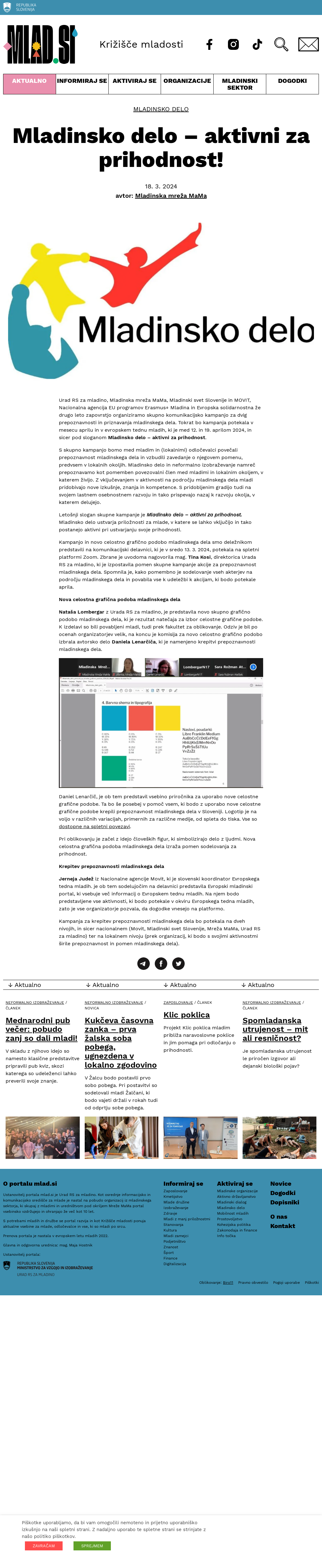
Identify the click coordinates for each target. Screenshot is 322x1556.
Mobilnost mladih (233, 1213)
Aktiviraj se (135, 85)
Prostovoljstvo (229, 1219)
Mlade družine (176, 1202)
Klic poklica (186, 1014)
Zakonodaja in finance (237, 1230)
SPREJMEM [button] (92, 1546)
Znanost (170, 1247)
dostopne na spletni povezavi (94, 826)
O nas (278, 1216)
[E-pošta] (308, 44)
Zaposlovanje (178, 1002)
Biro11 (228, 1282)
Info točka (226, 1236)
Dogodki (292, 80)
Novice (280, 1183)
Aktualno (29, 85)
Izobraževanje (175, 1208)
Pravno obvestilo (253, 1282)
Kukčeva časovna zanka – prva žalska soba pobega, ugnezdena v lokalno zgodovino (121, 1043)
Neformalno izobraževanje (35, 1002)
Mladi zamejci (175, 1236)
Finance (170, 1258)
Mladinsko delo (161, 109)
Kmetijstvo (172, 1196)
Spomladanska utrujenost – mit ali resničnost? (275, 1029)
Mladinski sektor (240, 85)
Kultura (170, 1230)
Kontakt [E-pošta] (282, 1226)
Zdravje (170, 1213)
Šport (168, 1252)
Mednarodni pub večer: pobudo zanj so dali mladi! (42, 1029)
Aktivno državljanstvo (236, 1196)
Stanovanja (173, 1224)
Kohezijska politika (234, 1224)
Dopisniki (284, 1202)
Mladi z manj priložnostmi (186, 1219)
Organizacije (187, 85)
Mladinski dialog (231, 1202)
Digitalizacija (174, 1264)
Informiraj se (82, 85)
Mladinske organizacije (237, 1191)
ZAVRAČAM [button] (44, 1546)
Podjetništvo (174, 1241)
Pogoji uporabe (286, 1282)
